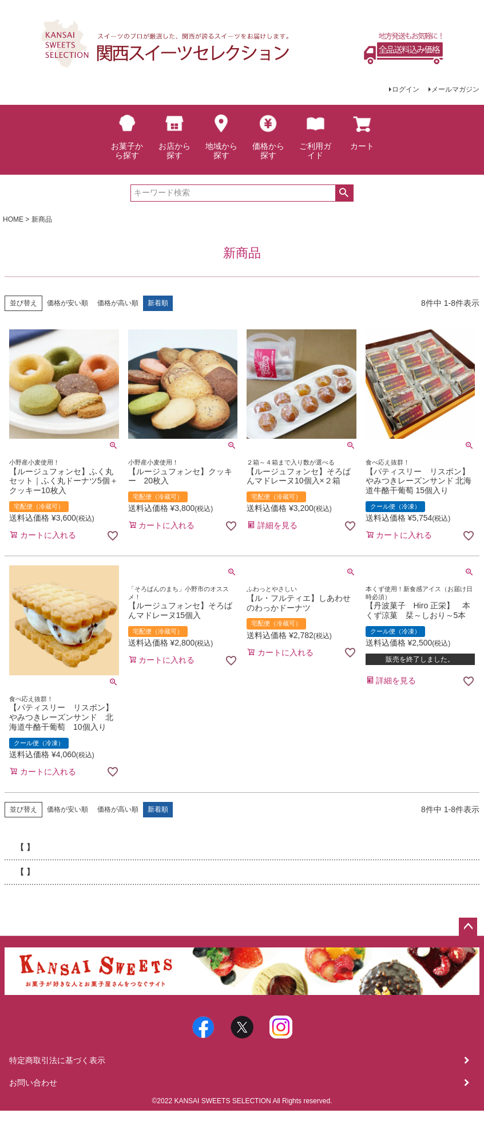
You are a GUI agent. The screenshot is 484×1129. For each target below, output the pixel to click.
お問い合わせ (33, 1082)
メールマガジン (455, 89)
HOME (13, 219)
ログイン (405, 89)
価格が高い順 (117, 303)
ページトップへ (468, 927)
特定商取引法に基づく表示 (57, 1060)
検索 (344, 193)
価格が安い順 (67, 303)
